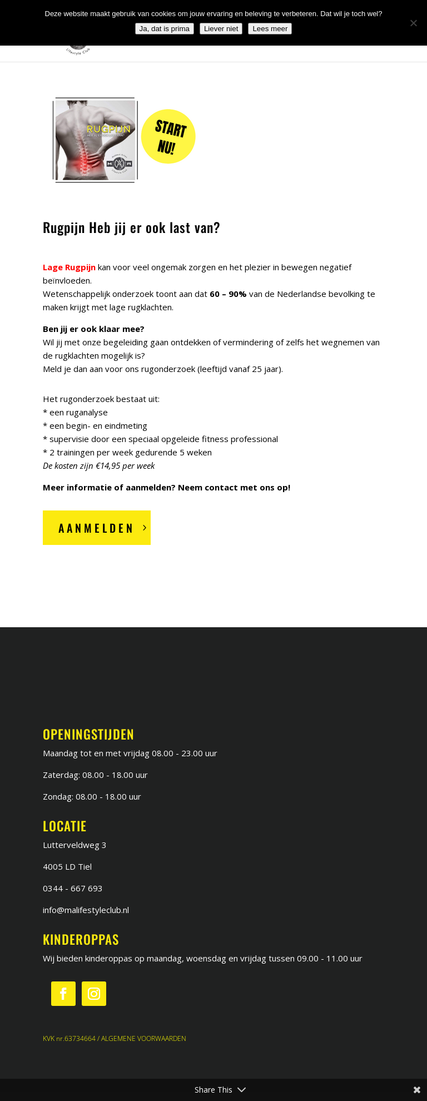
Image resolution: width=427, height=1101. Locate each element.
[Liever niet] (413, 22)
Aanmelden (96, 527)
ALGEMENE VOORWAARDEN (143, 1038)
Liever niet (221, 28)
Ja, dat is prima (165, 28)
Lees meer (269, 28)
